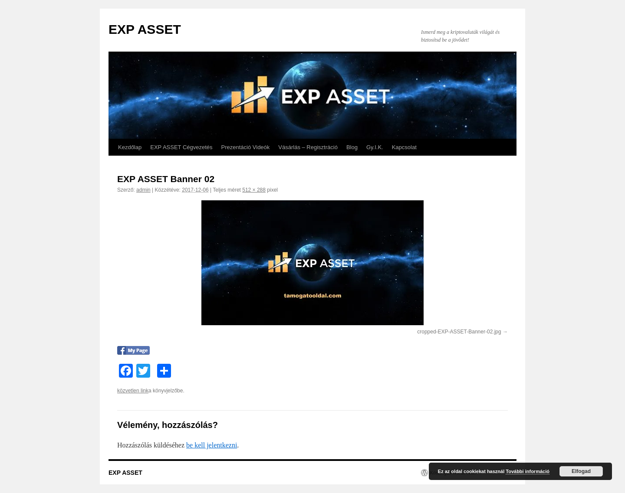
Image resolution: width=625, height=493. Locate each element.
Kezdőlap (129, 147)
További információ (527, 471)
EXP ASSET (145, 29)
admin (143, 190)
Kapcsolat (404, 147)
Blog (352, 147)
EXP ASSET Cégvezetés (181, 147)
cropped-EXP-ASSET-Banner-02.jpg (459, 332)
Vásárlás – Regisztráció (308, 147)
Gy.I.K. (374, 147)
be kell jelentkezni (211, 445)
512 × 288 (254, 190)
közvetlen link (132, 391)
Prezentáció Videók (245, 147)
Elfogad (581, 471)
